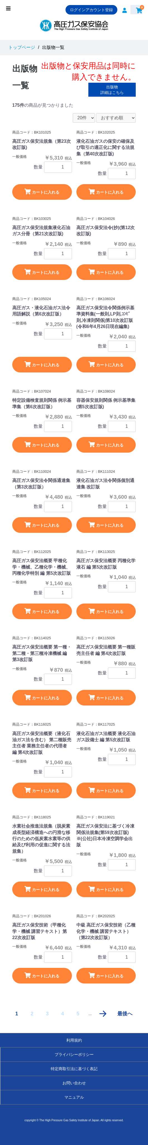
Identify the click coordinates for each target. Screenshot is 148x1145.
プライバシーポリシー (74, 1054)
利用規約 (74, 1040)
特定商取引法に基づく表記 (74, 1068)
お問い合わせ (74, 1083)
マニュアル (74, 1097)
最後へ (124, 1013)
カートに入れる (42, 191)
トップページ (21, 47)
